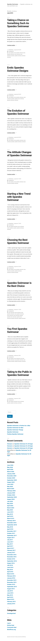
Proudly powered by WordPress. (20, 636)
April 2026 (10, 469)
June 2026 (10, 465)
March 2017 (10, 548)
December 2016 (11, 554)
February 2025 (11, 490)
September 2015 (12, 586)
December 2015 (11, 580)
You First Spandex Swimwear (17, 330)
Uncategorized (11, 51)
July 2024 (10, 501)
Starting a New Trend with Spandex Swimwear (18, 196)
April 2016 (10, 571)
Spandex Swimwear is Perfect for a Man (18, 425)
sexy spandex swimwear (18, 359)
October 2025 (11, 478)
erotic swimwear (18, 312)
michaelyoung (10, 49)
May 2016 (10, 569)
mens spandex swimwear (18, 97)
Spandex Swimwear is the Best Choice (19, 284)
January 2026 (11, 473)
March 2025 (10, 488)
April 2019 (10, 516)
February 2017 (11, 550)
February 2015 (11, 601)
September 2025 (12, 480)
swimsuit (23, 55)
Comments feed (11, 627)
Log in (9, 623)
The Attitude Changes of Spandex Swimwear (19, 154)
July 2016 (10, 565)
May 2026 (10, 467)
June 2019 (10, 512)
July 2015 (10, 591)
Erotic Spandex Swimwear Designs (17, 69)
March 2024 (10, 508)
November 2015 (11, 582)
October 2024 (11, 495)
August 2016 (11, 563)
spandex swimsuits (14, 318)
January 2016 (11, 578)
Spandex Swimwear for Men (15, 427)
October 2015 (11, 584)
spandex (12, 55)
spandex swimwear (18, 55)
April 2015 (10, 597)
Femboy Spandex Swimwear (15, 434)
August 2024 (11, 499)
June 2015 (10, 593)
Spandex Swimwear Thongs (15, 430)
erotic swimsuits (11, 312)
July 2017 (10, 539)
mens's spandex (10, 227)
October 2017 (11, 533)
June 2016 (10, 567)
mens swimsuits (10, 315)
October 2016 (11, 559)
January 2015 (11, 603)
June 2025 (10, 484)
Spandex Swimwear (12, 4)
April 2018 (10, 529)
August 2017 (11, 537)
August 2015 (11, 588)
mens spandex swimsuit (18, 52)
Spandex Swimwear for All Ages (23, 444)
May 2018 (10, 527)
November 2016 (11, 557)
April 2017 (10, 546)
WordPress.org (11, 629)
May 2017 (10, 544)
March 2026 (10, 471)
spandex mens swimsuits (11, 316)
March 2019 (10, 518)
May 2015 (10, 595)
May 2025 (10, 486)
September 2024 (12, 497)
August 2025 (11, 482)
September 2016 (12, 561)
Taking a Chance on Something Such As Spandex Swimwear (18, 23)
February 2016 (11, 576)
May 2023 (10, 510)
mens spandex (11, 52)
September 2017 (12, 535)
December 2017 (11, 531)
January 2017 (11, 552)
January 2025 (11, 493)
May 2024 (10, 503)
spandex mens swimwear (19, 98)
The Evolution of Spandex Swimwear (18, 112)
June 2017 (10, 542)
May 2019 (10, 514)
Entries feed (10, 625)
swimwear (9, 57)
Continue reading (12, 45)
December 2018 (11, 522)
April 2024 (10, 505)
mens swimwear (21, 226)
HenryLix (9, 444)
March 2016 (10, 574)
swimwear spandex (14, 272)
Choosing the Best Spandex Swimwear (18, 241)
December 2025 (11, 476)
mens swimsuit (17, 54)
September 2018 (12, 525)
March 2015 (10, 599)
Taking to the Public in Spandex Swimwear (19, 373)
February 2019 (11, 520)
